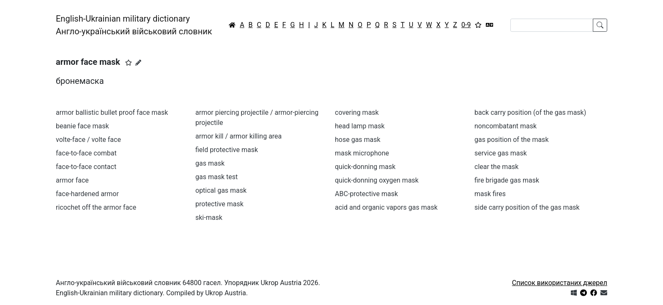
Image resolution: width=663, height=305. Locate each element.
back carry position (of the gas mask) (530, 112)
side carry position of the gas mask (527, 207)
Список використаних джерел (559, 283)
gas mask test (216, 177)
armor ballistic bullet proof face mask (112, 112)
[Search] (551, 25)
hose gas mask (358, 140)
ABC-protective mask (366, 194)
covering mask (357, 112)
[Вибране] (478, 24)
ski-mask (208, 218)
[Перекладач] (490, 24)
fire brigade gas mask (506, 180)
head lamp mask (360, 126)
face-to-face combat (86, 153)
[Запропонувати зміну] (138, 62)
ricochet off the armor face (96, 207)
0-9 (466, 25)
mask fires (490, 194)
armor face (72, 180)
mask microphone (362, 153)
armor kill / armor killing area (238, 136)
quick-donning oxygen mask (377, 180)
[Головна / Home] (232, 24)
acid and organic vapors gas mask (386, 207)
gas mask (210, 163)
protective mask (219, 204)
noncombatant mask (505, 126)
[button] (128, 63)
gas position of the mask (511, 140)
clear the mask (496, 167)
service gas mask (500, 153)
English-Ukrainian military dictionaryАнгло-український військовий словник (134, 25)
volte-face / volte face (88, 140)
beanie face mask (82, 126)
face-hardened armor (87, 194)
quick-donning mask (365, 167)
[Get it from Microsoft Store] (574, 293)
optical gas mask (221, 190)
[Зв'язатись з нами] (603, 293)
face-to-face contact (86, 167)
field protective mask (226, 150)
